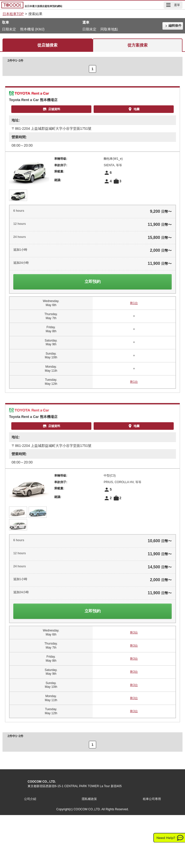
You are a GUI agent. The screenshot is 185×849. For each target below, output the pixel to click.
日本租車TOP (13, 14)
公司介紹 (30, 799)
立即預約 (93, 281)
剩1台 (134, 303)
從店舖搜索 (47, 45)
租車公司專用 (152, 799)
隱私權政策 (89, 799)
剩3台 (134, 632)
